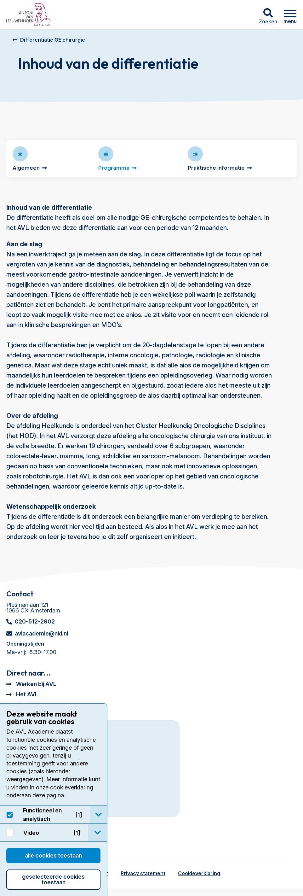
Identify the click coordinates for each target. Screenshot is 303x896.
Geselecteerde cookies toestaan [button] (53, 879)
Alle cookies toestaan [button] (53, 855)
